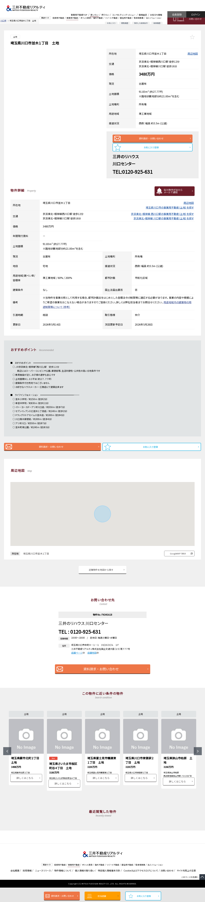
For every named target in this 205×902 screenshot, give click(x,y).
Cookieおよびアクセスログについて (140, 884)
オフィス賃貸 (85, 17)
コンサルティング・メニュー (124, 14)
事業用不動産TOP (79, 14)
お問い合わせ (195, 18)
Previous (7, 762)
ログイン (195, 14)
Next (198, 762)
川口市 (3, 20)
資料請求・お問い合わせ (62, 895)
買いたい (94, 14)
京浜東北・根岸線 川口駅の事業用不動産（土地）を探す (164, 221)
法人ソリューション (153, 17)
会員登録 (177, 14)
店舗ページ (78, 659)
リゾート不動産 (111, 17)
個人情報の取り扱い (84, 884)
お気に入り (111, 23)
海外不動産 (98, 17)
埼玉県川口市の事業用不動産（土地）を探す (170, 211)
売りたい (105, 14)
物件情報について (62, 884)
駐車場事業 (139, 17)
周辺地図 (193, 53)
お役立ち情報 (156, 14)
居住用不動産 (125, 17)
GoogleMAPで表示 (178, 558)
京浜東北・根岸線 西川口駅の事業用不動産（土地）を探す (162, 217)
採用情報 (27, 884)
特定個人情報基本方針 (108, 884)
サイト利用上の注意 (186, 884)
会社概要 (14, 884)
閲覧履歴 (124, 23)
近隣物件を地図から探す (101, 575)
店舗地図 (93, 659)
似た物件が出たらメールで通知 (173, 194)
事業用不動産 (72, 17)
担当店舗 (102, 896)
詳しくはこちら (24, 792)
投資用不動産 (58, 17)
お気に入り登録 (144, 896)
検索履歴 (156, 23)
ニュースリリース (42, 884)
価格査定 (143, 14)
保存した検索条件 (141, 23)
